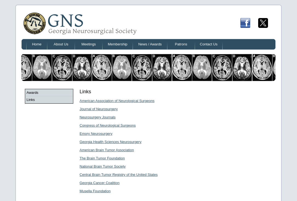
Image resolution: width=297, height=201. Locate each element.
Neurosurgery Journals (98, 117)
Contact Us (208, 44)
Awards (32, 93)
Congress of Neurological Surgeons (108, 125)
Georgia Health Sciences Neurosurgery (110, 142)
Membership (117, 44)
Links (31, 100)
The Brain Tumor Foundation (102, 158)
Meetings (88, 44)
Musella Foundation (95, 191)
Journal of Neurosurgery (99, 109)
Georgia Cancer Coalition (100, 183)
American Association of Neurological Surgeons (117, 101)
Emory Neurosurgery (96, 134)
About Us (61, 44)
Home (37, 44)
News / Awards (150, 44)
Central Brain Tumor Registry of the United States (119, 175)
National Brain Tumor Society (103, 166)
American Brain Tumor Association (107, 150)
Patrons (181, 44)
